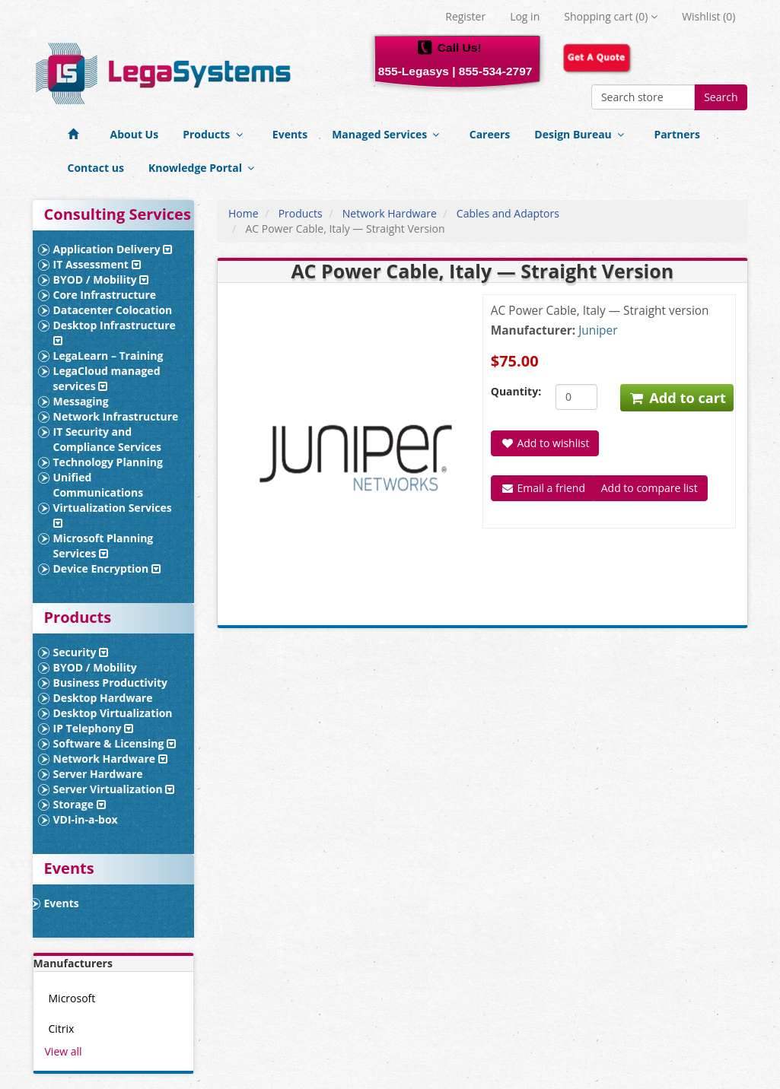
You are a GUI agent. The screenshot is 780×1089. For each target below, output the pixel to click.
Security (81, 652)
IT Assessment (97, 264)
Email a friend (543, 488)
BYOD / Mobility (101, 279)
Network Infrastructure (116, 416)
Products (215, 134)
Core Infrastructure (105, 294)
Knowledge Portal (204, 167)
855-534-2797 (496, 71)
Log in (525, 16)
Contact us (96, 167)
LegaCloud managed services (107, 378)
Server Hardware (98, 774)
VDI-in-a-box (85, 819)
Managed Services (388, 134)
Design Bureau (581, 134)
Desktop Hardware (103, 698)
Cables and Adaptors (508, 213)
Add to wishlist (545, 443)
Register (465, 16)
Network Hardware (110, 758)
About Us (134, 134)
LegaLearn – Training (108, 355)
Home (243, 213)
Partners (676, 134)
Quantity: (512, 391)
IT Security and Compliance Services (107, 439)
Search (720, 97)
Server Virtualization (114, 789)
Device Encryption (107, 568)
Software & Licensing (115, 743)
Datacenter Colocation (113, 310)
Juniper (597, 330)
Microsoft (72, 998)
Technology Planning (108, 462)
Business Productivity (110, 682)
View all (63, 1051)
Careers (490, 134)
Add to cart (677, 398)
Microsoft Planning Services (103, 545)
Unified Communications (98, 485)
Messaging (81, 401)
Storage (79, 804)
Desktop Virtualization (113, 713)
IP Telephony (93, 728)
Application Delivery (113, 249)
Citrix (62, 1028)
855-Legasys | (417, 71)
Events (289, 134)
